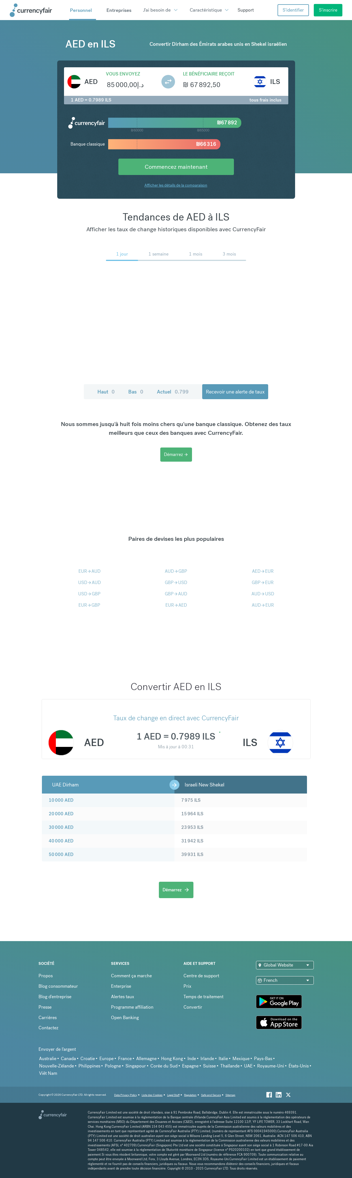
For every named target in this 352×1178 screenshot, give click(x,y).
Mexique (240, 1059)
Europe (106, 1059)
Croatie (87, 1059)
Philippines (89, 1066)
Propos (46, 976)
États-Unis (299, 1066)
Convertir (193, 1007)
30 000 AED (61, 827)
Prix (187, 986)
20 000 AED (61, 814)
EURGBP (89, 605)
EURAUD (89, 571)
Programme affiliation (132, 1007)
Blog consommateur (58, 986)
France (125, 1059)
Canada (68, 1059)
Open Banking (125, 1018)
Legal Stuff (173, 1095)
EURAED (176, 605)
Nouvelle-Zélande (56, 1066)
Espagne (190, 1066)
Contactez (48, 1028)
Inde (191, 1059)
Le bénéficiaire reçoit (208, 74)
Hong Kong (172, 1059)
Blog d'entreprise (55, 997)
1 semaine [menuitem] (158, 254)
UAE (248, 1066)
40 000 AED (61, 841)
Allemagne (146, 1059)
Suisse (209, 1066)
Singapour (135, 1066)
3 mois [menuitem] (229, 254)
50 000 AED (61, 854)
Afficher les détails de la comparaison (175, 185)
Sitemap (230, 1095)
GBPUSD (176, 582)
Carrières (48, 1018)
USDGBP (89, 594)
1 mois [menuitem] (195, 254)
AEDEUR (263, 571)
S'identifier (293, 10)
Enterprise (121, 986)
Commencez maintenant (176, 166)
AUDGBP (176, 571)
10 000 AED (61, 800)
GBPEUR (263, 582)
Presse (45, 1007)
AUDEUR (263, 605)
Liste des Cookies (152, 1095)
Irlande (207, 1059)
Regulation (190, 1095)
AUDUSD (262, 594)
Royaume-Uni (270, 1066)
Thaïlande (230, 1066)
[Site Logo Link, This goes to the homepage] (37, 10)
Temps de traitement (203, 997)
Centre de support (201, 976)
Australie (47, 1059)
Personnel (81, 10)
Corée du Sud (164, 1066)
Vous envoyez (123, 74)
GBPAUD (176, 594)
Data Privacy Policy (125, 1095)
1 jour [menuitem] (122, 254)
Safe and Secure (211, 1095)
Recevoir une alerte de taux (235, 391)
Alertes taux (122, 997)
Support (246, 10)
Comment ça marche (131, 976)
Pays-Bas (263, 1059)
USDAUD (89, 582)
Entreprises (118, 10)
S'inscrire (328, 10)
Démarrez (176, 454)
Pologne (113, 1066)
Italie (223, 1059)
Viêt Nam (48, 1073)
